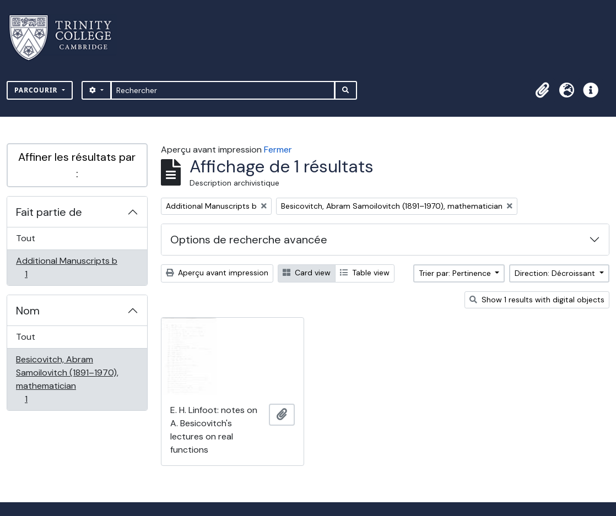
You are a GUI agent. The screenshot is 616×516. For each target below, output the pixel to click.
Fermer (278, 149)
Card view (307, 273)
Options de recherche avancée (248, 239)
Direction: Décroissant (556, 273)
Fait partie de (49, 212)
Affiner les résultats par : (77, 165)
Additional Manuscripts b (66, 267)
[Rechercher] (223, 90)
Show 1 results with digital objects (536, 300)
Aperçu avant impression (217, 273)
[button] (542, 90)
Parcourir (37, 90)
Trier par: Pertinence (456, 273)
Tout (25, 238)
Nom (28, 310)
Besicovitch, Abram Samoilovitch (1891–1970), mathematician (66, 379)
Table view (365, 273)
